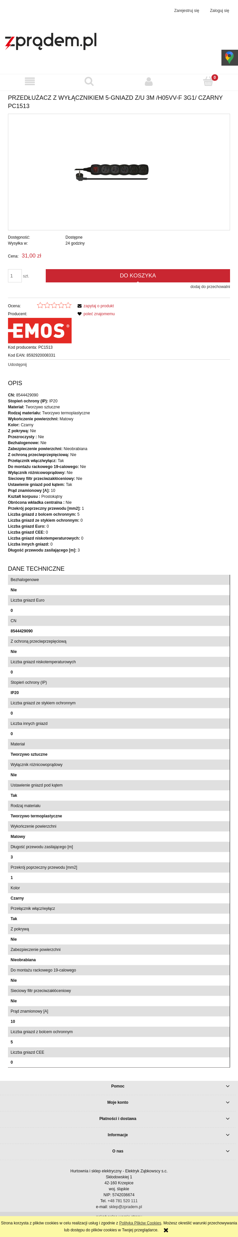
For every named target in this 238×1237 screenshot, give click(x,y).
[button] (30, 81)
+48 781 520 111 (123, 1201)
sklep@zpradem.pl (125, 1207)
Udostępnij (17, 364)
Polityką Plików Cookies (140, 1223)
